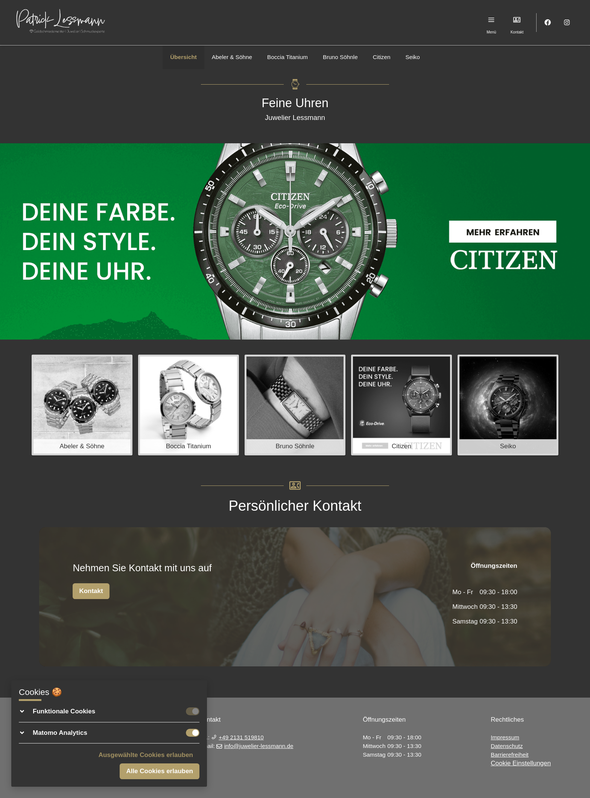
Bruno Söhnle (340, 57)
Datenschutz (507, 746)
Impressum (505, 737)
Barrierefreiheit (509, 754)
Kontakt (91, 591)
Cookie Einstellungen (521, 763)
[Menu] (491, 19)
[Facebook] (548, 23)
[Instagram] (567, 23)
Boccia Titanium (287, 57)
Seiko (412, 57)
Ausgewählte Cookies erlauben (146, 755)
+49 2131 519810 (237, 737)
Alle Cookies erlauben (159, 771)
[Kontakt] (517, 19)
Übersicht (183, 57)
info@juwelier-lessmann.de (254, 746)
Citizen (382, 57)
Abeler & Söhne (232, 57)
